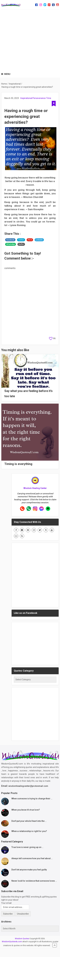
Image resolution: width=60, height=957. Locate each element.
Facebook (10, 240)
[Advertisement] (30, 39)
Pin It (30, 240)
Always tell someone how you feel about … (31, 858)
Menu (7, 74)
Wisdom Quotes (22, 938)
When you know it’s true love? (25, 810)
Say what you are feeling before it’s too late (28, 393)
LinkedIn (39, 240)
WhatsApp (10, 244)
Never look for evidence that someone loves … (34, 881)
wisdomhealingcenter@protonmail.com (28, 786)
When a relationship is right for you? (29, 831)
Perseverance (39, 98)
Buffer (21, 244)
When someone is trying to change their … (31, 798)
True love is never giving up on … (27, 847)
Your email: (6, 903)
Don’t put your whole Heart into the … (28, 821)
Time (48, 98)
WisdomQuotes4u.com (12, 941)
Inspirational (26, 98)
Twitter (21, 240)
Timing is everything (18, 464)
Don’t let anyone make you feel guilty (29, 869)
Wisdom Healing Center (35, 488)
